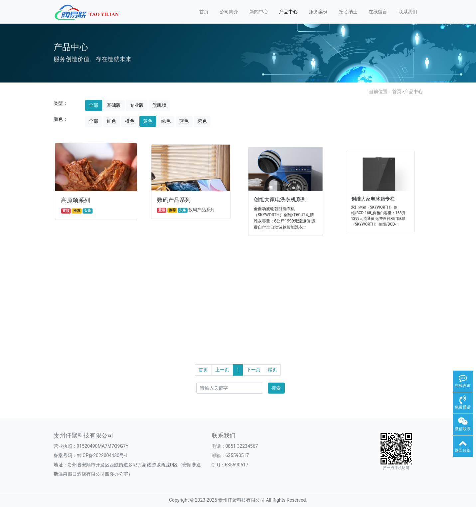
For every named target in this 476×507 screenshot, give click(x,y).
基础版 (114, 105)
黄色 (147, 121)
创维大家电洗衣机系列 (280, 198)
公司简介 (229, 11)
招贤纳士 (348, 11)
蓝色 (184, 121)
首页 (204, 11)
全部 (93, 105)
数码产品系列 (175, 199)
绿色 (166, 121)
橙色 (129, 121)
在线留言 (378, 11)
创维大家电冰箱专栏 (375, 197)
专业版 (137, 105)
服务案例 (318, 11)
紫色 (202, 121)
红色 (111, 121)
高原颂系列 (77, 200)
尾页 (272, 369)
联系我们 (407, 11)
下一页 (253, 369)
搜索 (276, 388)
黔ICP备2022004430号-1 (102, 455)
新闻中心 (258, 11)
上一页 (222, 369)
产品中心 (288, 11)
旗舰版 (159, 105)
